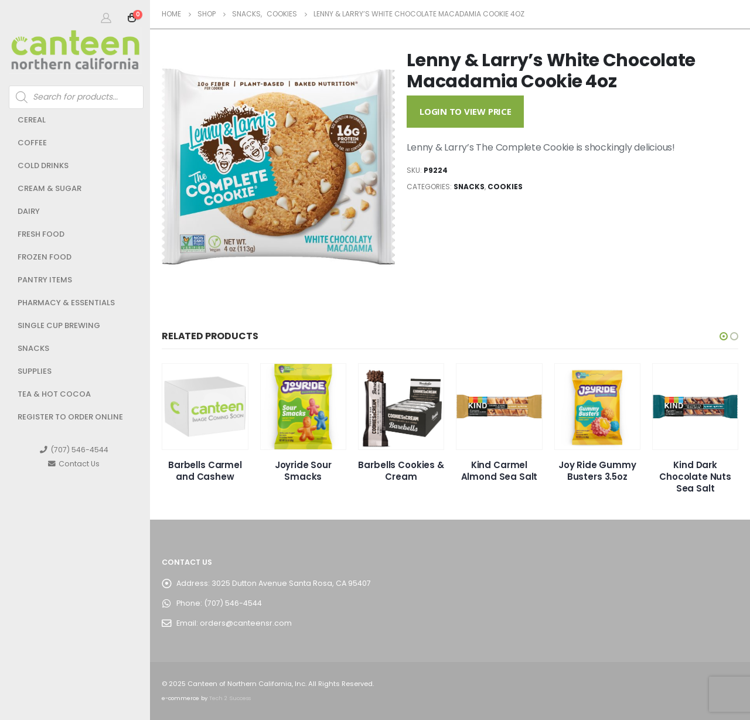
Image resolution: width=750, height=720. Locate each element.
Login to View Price (466, 111)
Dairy (29, 211)
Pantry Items (45, 279)
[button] (723, 336)
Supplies (35, 371)
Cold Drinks (43, 165)
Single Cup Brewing (59, 325)
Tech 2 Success (230, 698)
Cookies (505, 187)
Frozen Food (44, 256)
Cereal (32, 119)
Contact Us (74, 464)
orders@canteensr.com (246, 623)
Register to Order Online (70, 416)
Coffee (32, 142)
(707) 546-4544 (74, 450)
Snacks (33, 348)
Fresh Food (41, 234)
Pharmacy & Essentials (66, 302)
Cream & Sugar (49, 188)
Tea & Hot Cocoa (54, 394)
